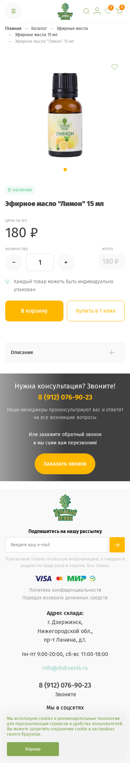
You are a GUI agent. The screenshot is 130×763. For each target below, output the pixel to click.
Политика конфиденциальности (65, 590)
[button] (65, 169)
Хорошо (33, 749)
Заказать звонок (65, 463)
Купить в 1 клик (95, 310)
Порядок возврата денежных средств (65, 598)
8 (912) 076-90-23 (65, 397)
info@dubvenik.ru (65, 668)
